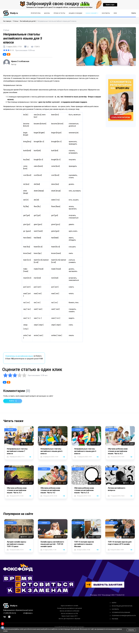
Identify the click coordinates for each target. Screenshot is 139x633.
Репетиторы (36, 13)
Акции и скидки (75, 13)
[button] (12, 401)
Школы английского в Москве (69, 611)
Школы (47, 13)
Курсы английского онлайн (69, 605)
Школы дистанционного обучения (69, 618)
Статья (10, 430)
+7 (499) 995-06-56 (9, 613)
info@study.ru (27, 613)
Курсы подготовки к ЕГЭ (69, 616)
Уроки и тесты (59, 13)
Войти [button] (134, 14)
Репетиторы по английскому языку (19, 356)
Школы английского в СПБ (69, 613)
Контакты (106, 13)
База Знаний (92, 13)
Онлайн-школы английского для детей (69, 608)
